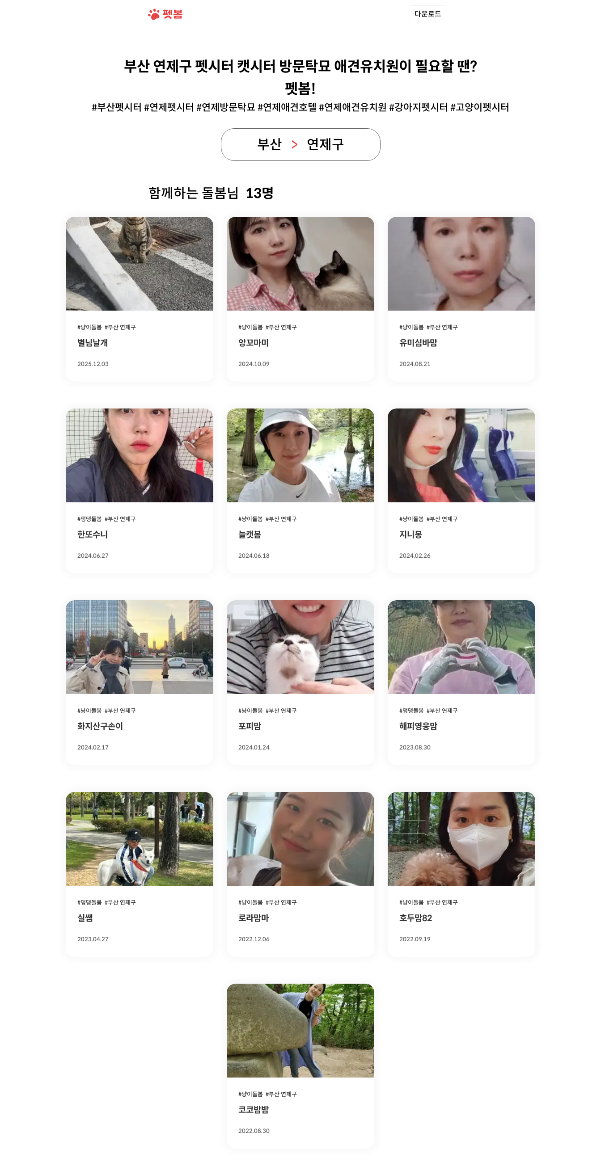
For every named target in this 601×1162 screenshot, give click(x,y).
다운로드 (428, 14)
